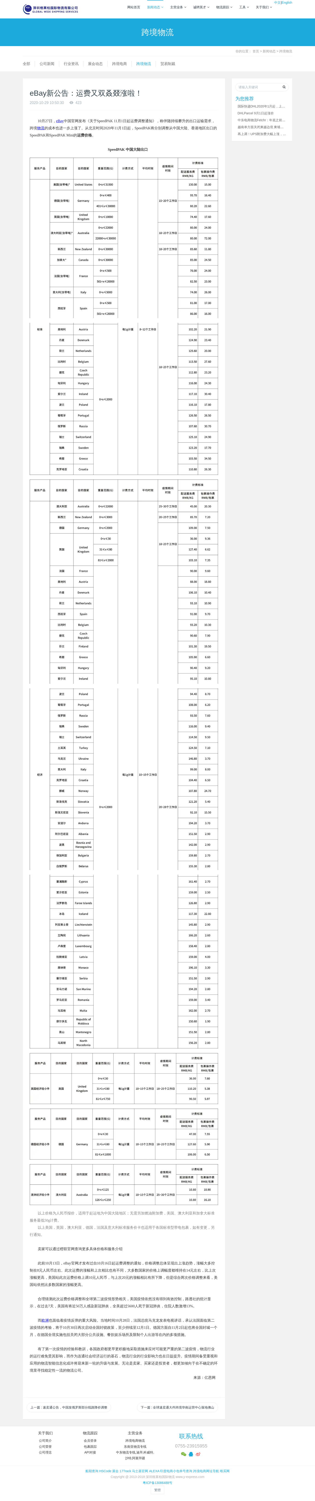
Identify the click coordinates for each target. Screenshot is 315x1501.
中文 (277, 2)
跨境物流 (285, 51)
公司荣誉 (45, 1446)
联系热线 (191, 1436)
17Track (125, 1471)
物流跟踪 (224, 7)
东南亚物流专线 (135, 1446)
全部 (26, 64)
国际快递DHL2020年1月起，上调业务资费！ (269, 106)
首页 (256, 51)
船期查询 (91, 1471)
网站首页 (133, 7)
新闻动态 (155, 7)
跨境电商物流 (135, 1440)
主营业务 (178, 7)
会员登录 (90, 1440)
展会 (115, 1471)
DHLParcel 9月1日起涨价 (256, 113)
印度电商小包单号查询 (176, 1471)
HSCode (105, 1471)
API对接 (90, 1452)
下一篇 (177, 1407)
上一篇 (68, 1407)
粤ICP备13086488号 (157, 1483)
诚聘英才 (201, 7)
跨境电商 (119, 64)
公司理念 (45, 1452)
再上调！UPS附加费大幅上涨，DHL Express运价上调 (276, 134)
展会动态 (95, 64)
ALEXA (154, 1471)
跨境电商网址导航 (206, 1471)
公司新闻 (47, 64)
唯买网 (225, 1471)
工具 (244, 7)
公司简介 (45, 1440)
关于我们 (264, 7)
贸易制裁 (167, 64)
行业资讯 (71, 64)
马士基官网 (140, 1471)
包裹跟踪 (90, 1446)
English (287, 2)
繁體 (157, 1490)
